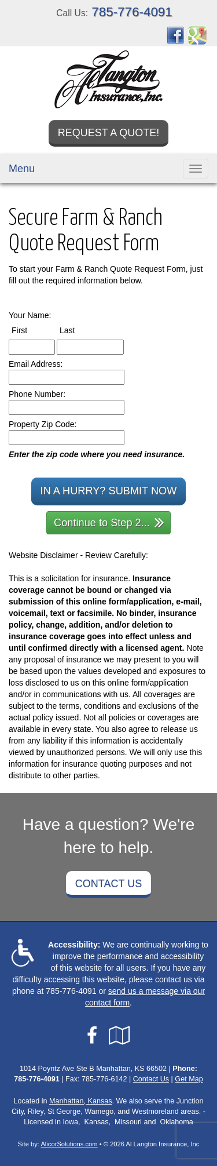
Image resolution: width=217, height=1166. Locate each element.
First (30, 330)
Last (78, 330)
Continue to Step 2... (109, 521)
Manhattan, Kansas (80, 1101)
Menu (22, 168)
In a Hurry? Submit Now (109, 491)
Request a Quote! (109, 133)
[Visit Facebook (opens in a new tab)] (175, 34)
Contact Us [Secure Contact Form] (151, 1079)
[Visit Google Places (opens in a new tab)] (197, 34)
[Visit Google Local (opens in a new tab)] (119, 1035)
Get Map (189, 1079)
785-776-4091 (131, 12)
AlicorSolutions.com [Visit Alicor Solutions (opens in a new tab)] (69, 1144)
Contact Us (108, 884)
